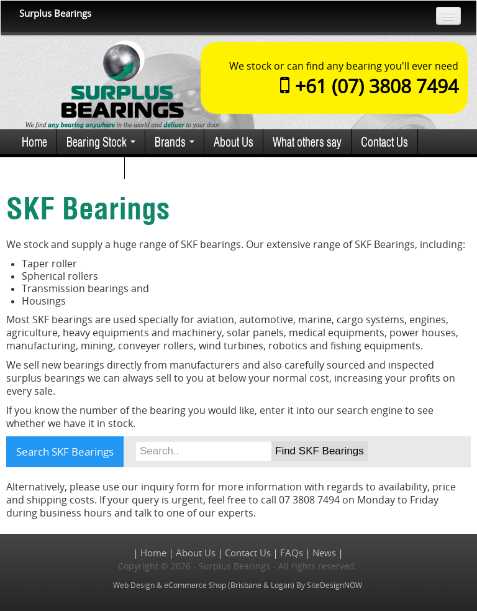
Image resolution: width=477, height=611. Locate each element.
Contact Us (384, 141)
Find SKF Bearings (319, 451)
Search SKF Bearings (65, 451)
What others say (307, 141)
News (324, 552)
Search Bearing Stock (68, 166)
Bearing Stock (100, 141)
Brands (174, 141)
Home (34, 141)
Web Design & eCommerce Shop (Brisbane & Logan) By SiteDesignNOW (237, 585)
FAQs (291, 552)
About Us (233, 141)
